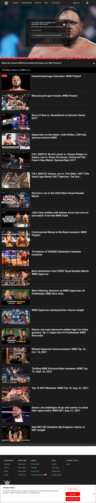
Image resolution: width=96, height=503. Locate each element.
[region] (48, 494)
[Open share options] (94, 63)
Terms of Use (35, 471)
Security (54, 464)
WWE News (21, 464)
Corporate (7, 464)
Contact (6, 475)
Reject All (73, 494)
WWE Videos (22, 467)
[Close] (94, 494)
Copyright (34, 467)
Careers (6, 467)
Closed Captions (57, 475)
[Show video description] (90, 63)
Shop (46, 3)
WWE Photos (22, 471)
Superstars (27, 3)
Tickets (38, 3)
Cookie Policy (56, 471)
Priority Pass (22, 475)
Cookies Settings (73, 489)
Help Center (55, 467)
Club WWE (55, 3)
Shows (16, 3)
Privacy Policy (35, 464)
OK (48, 40)
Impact (6, 471)
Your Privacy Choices (37, 475)
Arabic (68, 464)
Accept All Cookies (73, 499)
